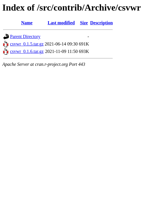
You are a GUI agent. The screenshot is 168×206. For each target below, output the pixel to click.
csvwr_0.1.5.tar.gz (27, 43)
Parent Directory (25, 36)
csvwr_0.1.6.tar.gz (27, 51)
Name (27, 22)
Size (84, 22)
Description (101, 22)
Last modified (61, 22)
